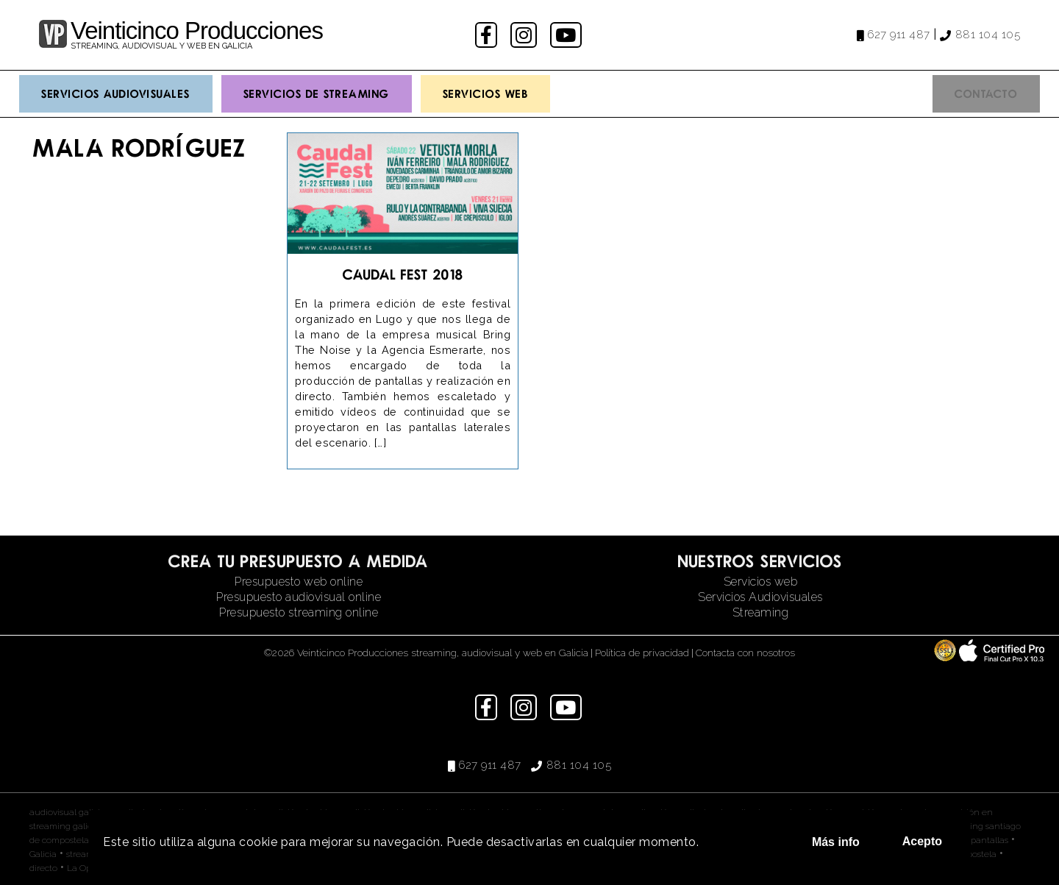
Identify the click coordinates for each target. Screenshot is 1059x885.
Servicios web (761, 582)
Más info (836, 842)
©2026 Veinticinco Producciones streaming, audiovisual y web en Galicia (426, 652)
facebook (488, 35)
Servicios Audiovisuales (115, 93)
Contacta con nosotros (745, 652)
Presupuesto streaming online (298, 612)
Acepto (922, 841)
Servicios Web (486, 93)
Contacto (986, 93)
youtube (567, 35)
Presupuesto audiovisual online (298, 597)
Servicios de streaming (316, 93)
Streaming (760, 612)
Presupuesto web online (299, 582)
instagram (525, 35)
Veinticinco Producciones (197, 30)
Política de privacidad (642, 652)
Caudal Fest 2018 (403, 274)
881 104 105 (988, 34)
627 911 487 (898, 34)
